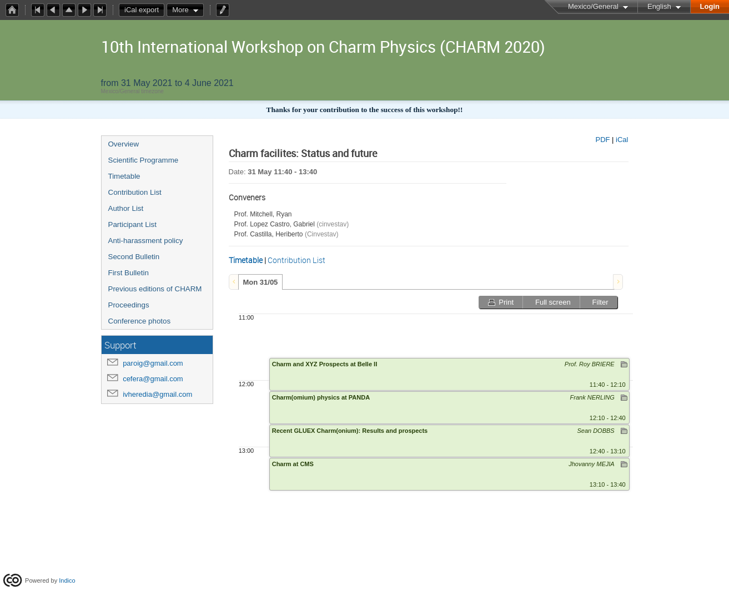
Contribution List (135, 192)
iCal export (144, 10)
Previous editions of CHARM (155, 289)
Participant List (132, 224)
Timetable (124, 176)
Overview (123, 144)
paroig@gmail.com (153, 363)
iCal (622, 139)
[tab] (260, 282)
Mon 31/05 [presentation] (260, 282)
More (180, 10)
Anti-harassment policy (145, 240)
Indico (67, 580)
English (659, 6)
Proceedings (128, 305)
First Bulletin (128, 273)
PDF (602, 139)
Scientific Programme (143, 160)
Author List (126, 208)
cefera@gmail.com (153, 379)
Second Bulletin (134, 256)
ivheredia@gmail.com (157, 394)
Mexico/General (593, 6)
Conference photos (139, 321)
